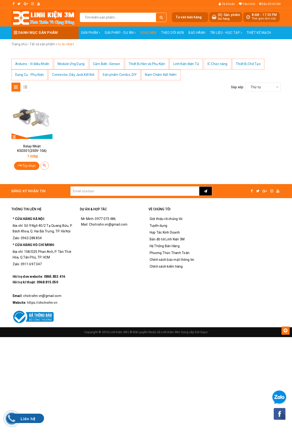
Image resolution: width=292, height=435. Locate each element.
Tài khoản (227, 4)
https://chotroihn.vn (42, 302)
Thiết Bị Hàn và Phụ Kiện (147, 64)
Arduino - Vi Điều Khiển (32, 64)
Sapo (204, 332)
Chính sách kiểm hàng (166, 266)
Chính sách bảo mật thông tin (172, 260)
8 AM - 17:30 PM (264, 15)
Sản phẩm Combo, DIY (120, 75)
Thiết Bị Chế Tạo (248, 64)
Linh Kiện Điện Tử (186, 64)
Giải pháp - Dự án (120, 33)
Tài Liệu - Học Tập (226, 33)
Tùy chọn (27, 165)
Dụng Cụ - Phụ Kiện (29, 75)
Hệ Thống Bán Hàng (165, 246)
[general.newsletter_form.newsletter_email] (134, 191)
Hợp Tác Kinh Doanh (165, 232)
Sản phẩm (90, 33)
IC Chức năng (217, 64)
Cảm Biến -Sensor (106, 64)
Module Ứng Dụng (71, 64)
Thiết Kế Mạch (259, 33)
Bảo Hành (197, 33)
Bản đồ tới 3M (270, 4)
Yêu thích (247, 4)
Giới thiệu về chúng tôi (166, 219)
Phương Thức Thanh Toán (170, 253)
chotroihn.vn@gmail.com (42, 296)
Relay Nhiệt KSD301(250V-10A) (32, 148)
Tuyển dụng (158, 225)
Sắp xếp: (237, 87)
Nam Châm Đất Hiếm (161, 75)
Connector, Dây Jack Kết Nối (73, 75)
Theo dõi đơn (172, 33)
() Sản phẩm (229, 17)
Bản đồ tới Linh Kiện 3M (167, 239)
